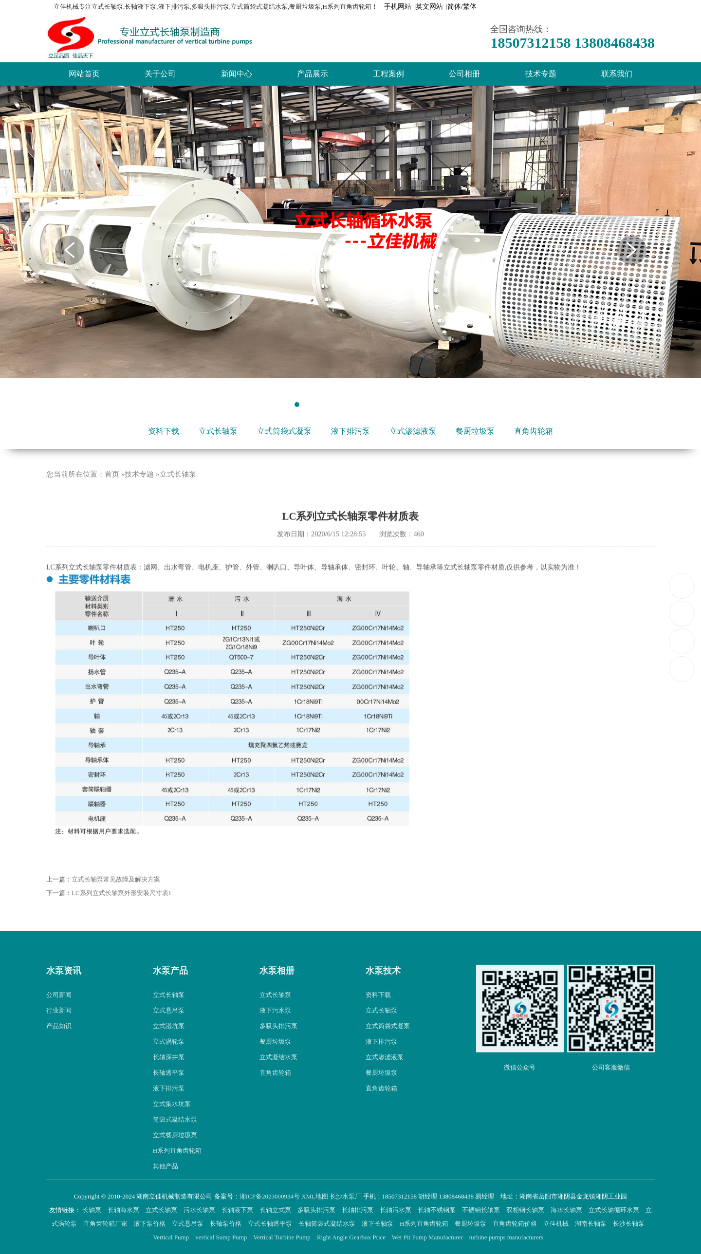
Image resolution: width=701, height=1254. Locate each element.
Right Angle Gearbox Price (352, 1237)
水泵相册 (277, 989)
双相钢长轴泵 (526, 1210)
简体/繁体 (462, 6)
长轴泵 (92, 1210)
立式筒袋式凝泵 (284, 431)
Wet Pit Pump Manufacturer (428, 1237)
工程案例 (388, 74)
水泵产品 (170, 989)
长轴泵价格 (226, 1223)
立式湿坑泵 (168, 1044)
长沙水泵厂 (345, 1196)
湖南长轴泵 (591, 1223)
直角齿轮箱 (533, 431)
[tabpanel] (350, 232)
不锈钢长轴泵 (481, 1210)
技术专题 (540, 74)
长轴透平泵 (168, 1090)
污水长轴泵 (200, 1210)
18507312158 (682, 585)
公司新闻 (59, 1012)
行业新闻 (59, 1028)
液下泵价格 (150, 1223)
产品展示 (312, 74)
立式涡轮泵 (168, 1059)
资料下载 (163, 431)
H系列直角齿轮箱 (177, 1168)
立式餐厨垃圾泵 (175, 1153)
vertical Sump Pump (221, 1237)
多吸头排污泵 (278, 1044)
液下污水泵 (275, 1028)
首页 (112, 492)
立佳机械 (556, 1223)
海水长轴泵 (567, 1210)
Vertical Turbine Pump (282, 1237)
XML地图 (314, 1196)
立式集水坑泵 (172, 1121)
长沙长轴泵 (629, 1223)
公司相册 (464, 74)
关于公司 (160, 74)
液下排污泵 (350, 431)
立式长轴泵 (218, 431)
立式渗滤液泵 (412, 431)
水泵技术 (383, 989)
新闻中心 (236, 74)
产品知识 (59, 1044)
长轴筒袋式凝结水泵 (327, 1223)
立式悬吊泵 (168, 1028)
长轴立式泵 (276, 1210)
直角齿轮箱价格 (515, 1223)
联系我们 (616, 74)
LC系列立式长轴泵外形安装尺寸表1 (121, 911)
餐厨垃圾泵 (475, 431)
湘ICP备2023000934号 (270, 1196)
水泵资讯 (63, 989)
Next (631, 250)
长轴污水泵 (396, 1210)
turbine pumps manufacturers (507, 1237)
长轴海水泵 (124, 1210)
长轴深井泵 (168, 1075)
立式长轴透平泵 (271, 1223)
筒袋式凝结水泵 (175, 1137)
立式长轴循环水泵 (615, 1210)
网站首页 (84, 74)
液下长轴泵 (378, 1223)
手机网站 (397, 6)
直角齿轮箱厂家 (106, 1223)
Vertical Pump (171, 1237)
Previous (69, 250)
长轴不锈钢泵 (437, 1210)
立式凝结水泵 (278, 1075)
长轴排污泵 (358, 1210)
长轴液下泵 (238, 1210)
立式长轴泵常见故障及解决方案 (116, 898)
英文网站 (429, 6)
